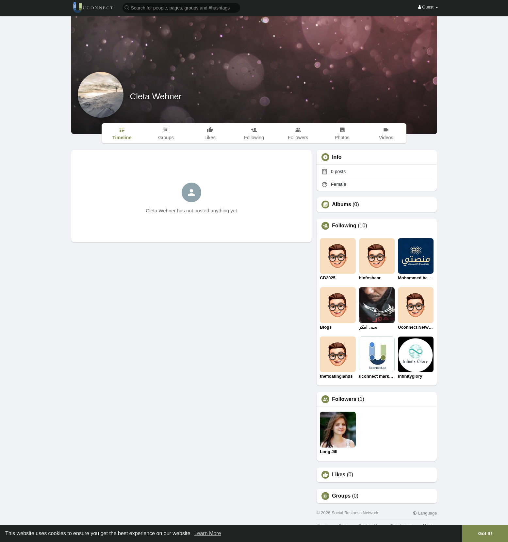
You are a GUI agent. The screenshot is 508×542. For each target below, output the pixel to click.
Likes (338, 474)
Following (344, 225)
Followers (344, 399)
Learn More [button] (207, 533)
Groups (341, 496)
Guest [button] (428, 7)
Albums (341, 204)
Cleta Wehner (156, 96)
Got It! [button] (485, 533)
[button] (181, 7)
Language (425, 513)
